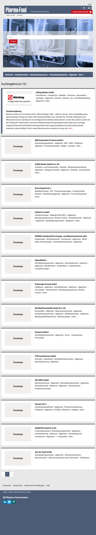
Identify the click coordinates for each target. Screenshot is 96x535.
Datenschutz (18, 485)
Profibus (57, 410)
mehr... (48, 101)
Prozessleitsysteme (52, 146)
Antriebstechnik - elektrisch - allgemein (70, 287)
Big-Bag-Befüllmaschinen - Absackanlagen (52, 317)
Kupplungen (40, 239)
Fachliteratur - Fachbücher (47, 95)
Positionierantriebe (43, 388)
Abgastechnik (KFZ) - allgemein (63, 215)
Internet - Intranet (61, 98)
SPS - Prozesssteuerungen (60, 191)
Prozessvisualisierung (73, 407)
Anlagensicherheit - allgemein (56, 170)
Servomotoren (52, 290)
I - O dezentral (61, 436)
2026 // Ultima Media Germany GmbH (17, 492)
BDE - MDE (68, 143)
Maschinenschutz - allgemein (47, 383)
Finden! (13, 41)
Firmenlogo (18, 146)
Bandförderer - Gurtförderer (55, 266)
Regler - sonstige (68, 146)
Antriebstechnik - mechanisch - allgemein (63, 239)
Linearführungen (42, 269)
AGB (48, 485)
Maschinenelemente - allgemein (68, 311)
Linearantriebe (78, 191)
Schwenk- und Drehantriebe (46, 167)
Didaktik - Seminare (67, 95)
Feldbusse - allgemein (44, 287)
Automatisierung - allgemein (47, 362)
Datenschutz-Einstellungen (34, 485)
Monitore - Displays (70, 410)
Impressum (7, 485)
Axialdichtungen (42, 191)
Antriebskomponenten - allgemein (59, 221)
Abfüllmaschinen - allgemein (77, 314)
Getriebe (63, 167)
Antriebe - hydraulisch (44, 359)
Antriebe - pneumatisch (80, 170)
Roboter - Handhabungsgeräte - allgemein (52, 194)
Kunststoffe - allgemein (44, 311)
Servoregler (39, 290)
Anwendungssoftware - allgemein (49, 143)
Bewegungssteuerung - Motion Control (51, 218)
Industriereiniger (42, 215)
